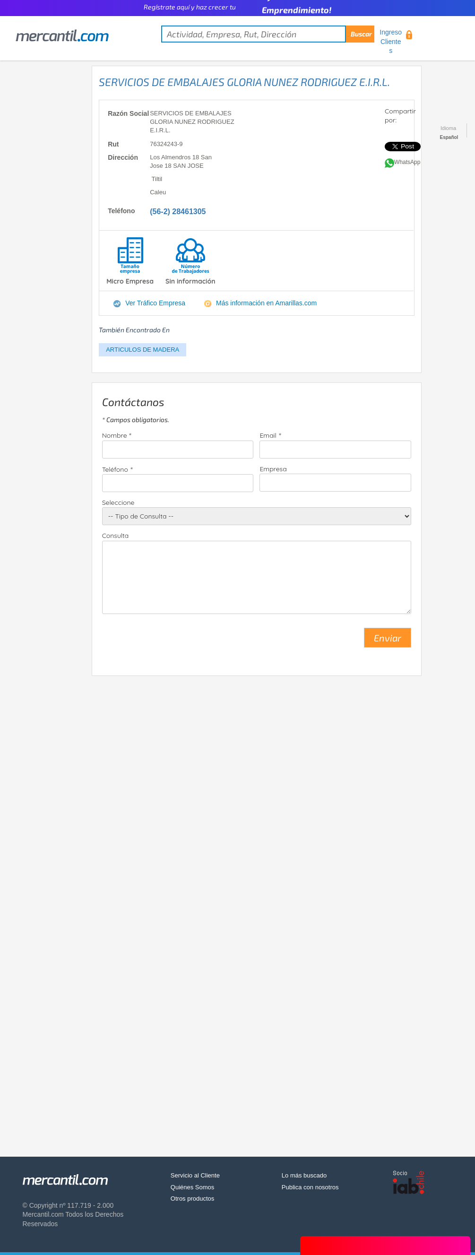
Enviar (387, 637)
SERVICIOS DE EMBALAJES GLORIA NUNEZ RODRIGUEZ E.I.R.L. (244, 81)
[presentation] (174, 641)
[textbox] (267, 34)
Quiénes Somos (193, 1187)
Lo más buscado (304, 1175)
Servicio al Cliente (195, 1175)
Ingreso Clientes (391, 41)
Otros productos (193, 1198)
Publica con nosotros (310, 1187)
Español (449, 137)
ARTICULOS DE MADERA (142, 349)
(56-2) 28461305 (178, 212)
